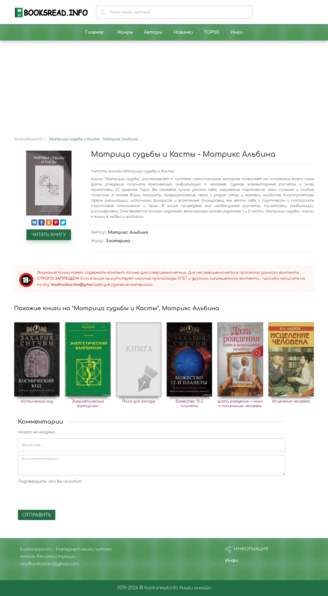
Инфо (231, 560)
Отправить (36, 514)
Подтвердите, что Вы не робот (50, 481)
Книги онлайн (195, 587)
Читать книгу (49, 234)
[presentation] (57, 496)
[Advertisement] (164, 84)
